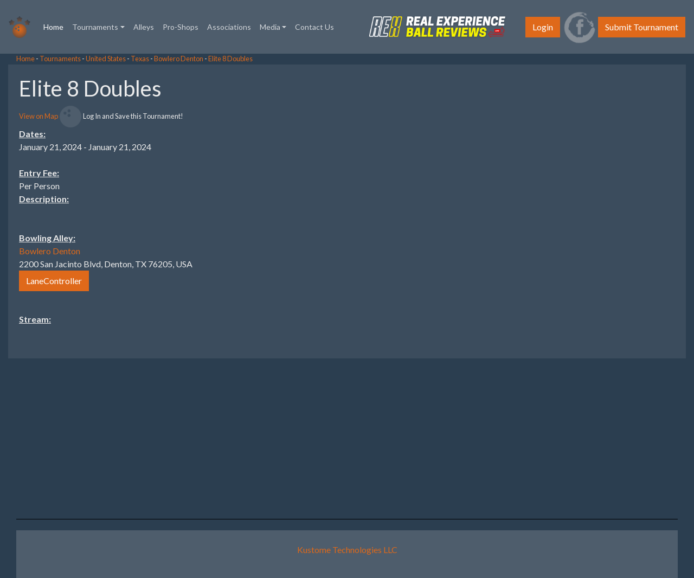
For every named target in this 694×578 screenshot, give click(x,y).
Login (542, 27)
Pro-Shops (180, 26)
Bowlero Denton (178, 58)
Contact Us (314, 26)
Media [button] (270, 26)
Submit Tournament (641, 27)
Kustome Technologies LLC (347, 549)
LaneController (54, 280)
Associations (229, 26)
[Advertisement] (607, 227)
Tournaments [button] (95, 26)
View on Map (38, 116)
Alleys (143, 26)
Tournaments (60, 58)
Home (55, 26)
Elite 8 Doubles (230, 58)
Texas (140, 58)
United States (106, 58)
